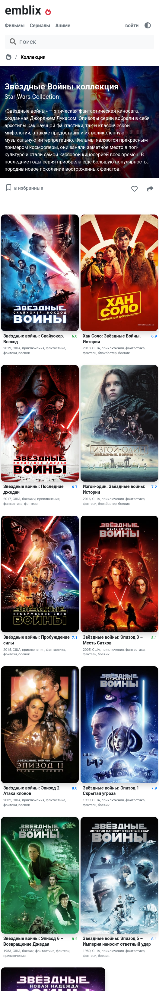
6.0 (74, 336)
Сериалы (40, 25)
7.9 (154, 788)
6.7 (74, 487)
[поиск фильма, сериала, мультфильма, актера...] (79, 41)
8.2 (74, 939)
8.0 (74, 788)
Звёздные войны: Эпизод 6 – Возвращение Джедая (33, 941)
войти (131, 25)
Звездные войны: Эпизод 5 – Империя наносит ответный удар (117, 941)
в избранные (24, 188)
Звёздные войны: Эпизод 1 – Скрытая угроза (113, 791)
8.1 (154, 637)
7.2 (154, 487)
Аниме (63, 25)
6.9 (154, 336)
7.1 (74, 637)
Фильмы (15, 25)
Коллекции (33, 57)
